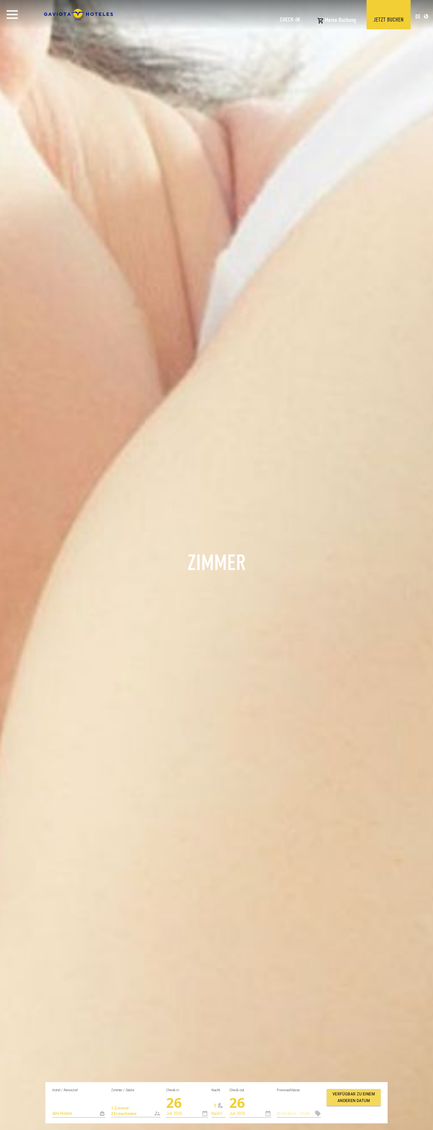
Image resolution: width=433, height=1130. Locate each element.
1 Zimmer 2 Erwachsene (131, 1108)
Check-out (236, 1090)
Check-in (172, 1090)
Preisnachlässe (288, 1090)
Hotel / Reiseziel (65, 1090)
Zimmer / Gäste (122, 1090)
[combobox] (136, 1106)
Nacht (216, 1090)
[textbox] (78, 1114)
